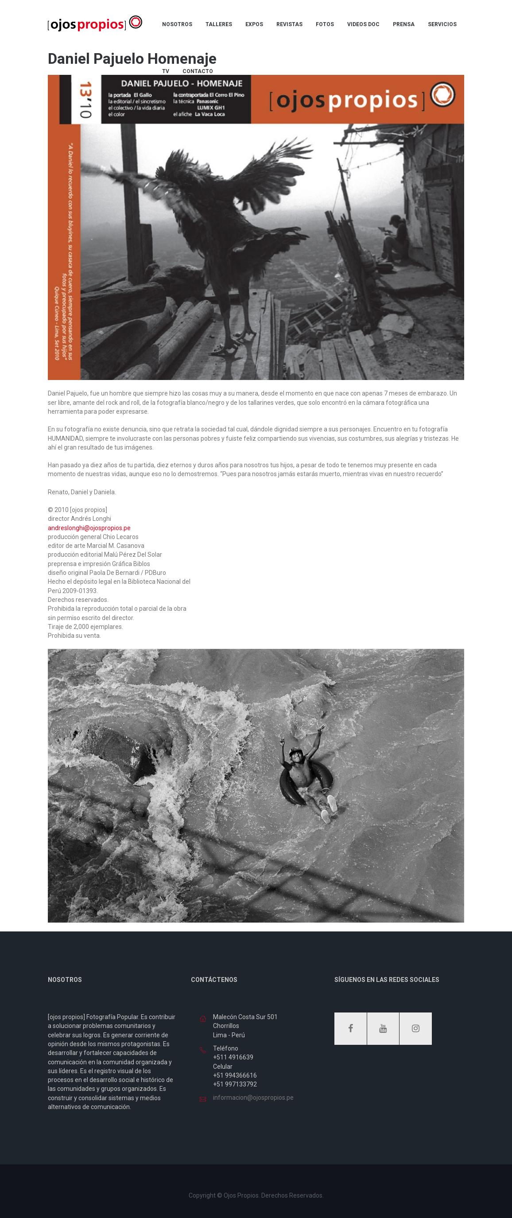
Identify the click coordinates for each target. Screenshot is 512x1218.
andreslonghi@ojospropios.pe (89, 527)
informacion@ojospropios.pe (253, 1097)
